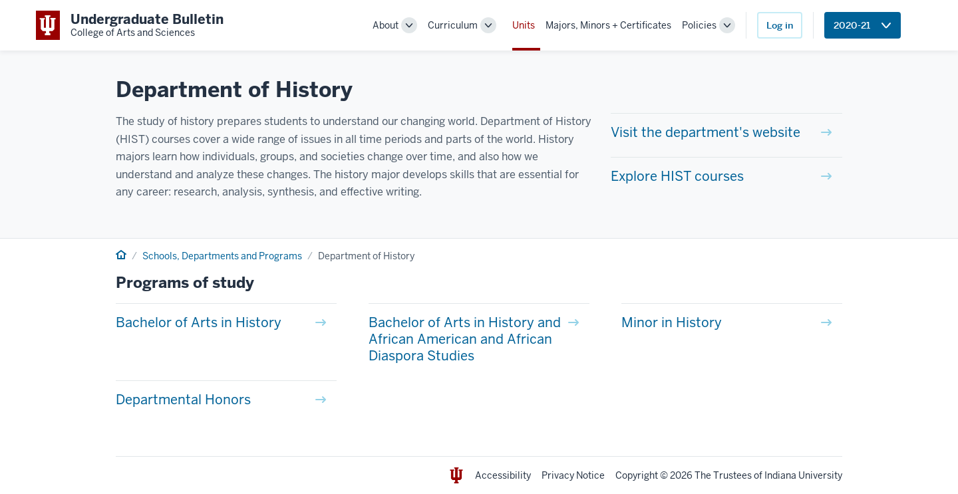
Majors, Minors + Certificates (608, 25)
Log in (779, 25)
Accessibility (503, 475)
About (386, 25)
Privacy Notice (573, 475)
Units (523, 25)
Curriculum (453, 25)
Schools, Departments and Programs (222, 256)
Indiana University (803, 475)
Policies (699, 25)
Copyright (636, 475)
